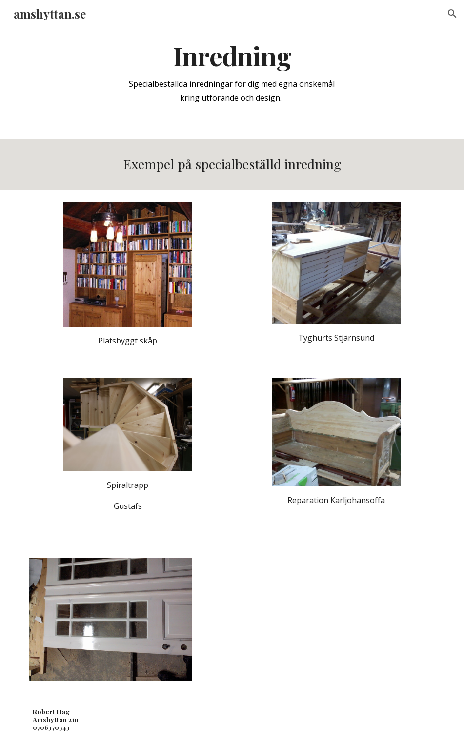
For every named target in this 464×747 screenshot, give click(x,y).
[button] (452, 13)
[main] (232, 72)
